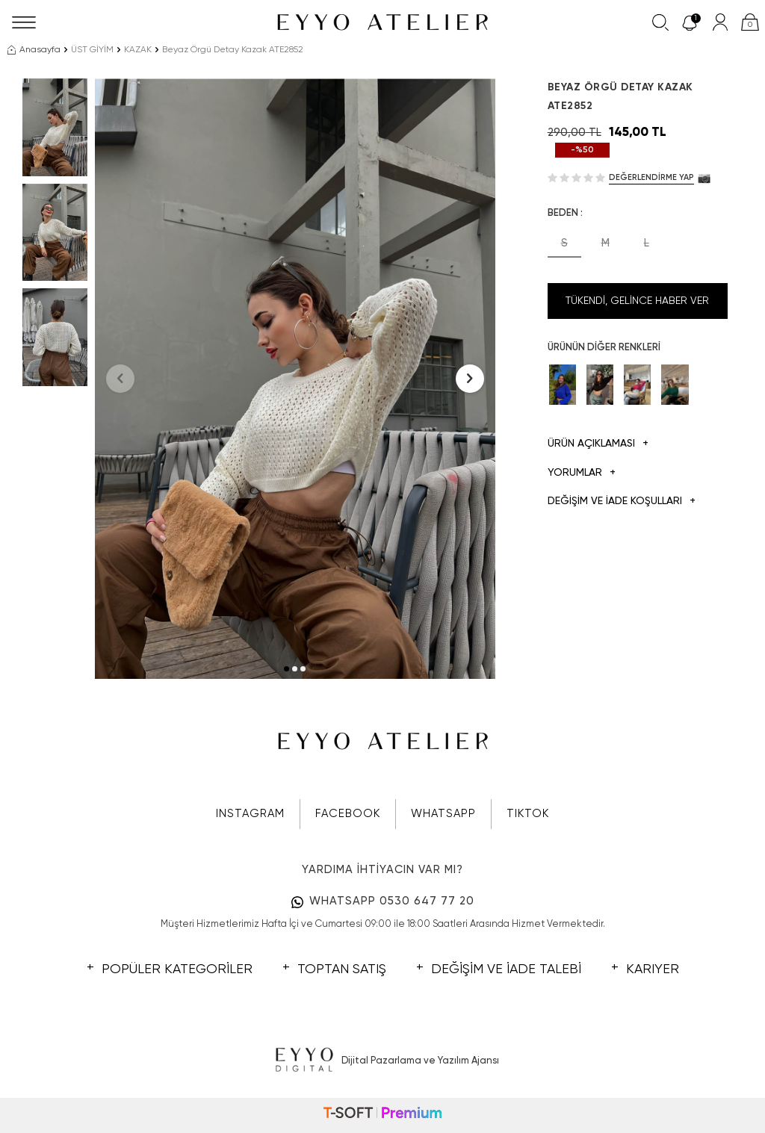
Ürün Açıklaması (598, 444)
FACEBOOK (347, 813)
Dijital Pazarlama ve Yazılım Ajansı (383, 1060)
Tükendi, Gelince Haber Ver (637, 301)
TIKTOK (528, 813)
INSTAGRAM (250, 813)
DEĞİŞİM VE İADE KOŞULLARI (622, 501)
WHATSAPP (443, 813)
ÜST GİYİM (92, 50)
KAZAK (138, 50)
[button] (286, 668)
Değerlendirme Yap (651, 177)
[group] (295, 378)
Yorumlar (582, 473)
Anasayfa (34, 50)
